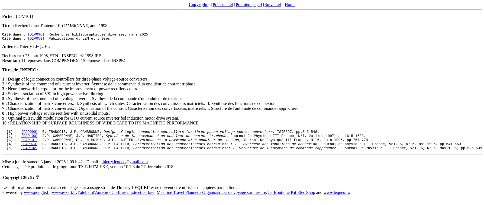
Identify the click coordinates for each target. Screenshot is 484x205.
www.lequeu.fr (336, 198)
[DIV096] (36, 35)
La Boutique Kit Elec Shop (291, 198)
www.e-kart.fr (64, 198)
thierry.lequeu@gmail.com (125, 167)
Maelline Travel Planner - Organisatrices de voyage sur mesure (211, 198)
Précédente (222, 4)
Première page (248, 4)
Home (290, 4)
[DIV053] (36, 39)
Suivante (272, 4)
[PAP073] (29, 148)
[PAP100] (29, 138)
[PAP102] (29, 153)
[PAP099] (29, 134)
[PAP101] (29, 143)
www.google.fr (37, 198)
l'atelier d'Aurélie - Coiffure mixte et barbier (116, 198)
